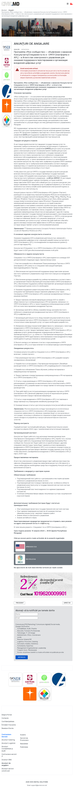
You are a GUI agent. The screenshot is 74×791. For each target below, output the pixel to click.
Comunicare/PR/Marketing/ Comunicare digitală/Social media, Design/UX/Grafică (38, 625)
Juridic (19, 637)
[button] (71, 3)
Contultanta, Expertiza (25, 646)
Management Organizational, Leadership (31, 648)
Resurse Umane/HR (24, 639)
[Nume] (27, 614)
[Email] (27, 618)
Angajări (17, 49)
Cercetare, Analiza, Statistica (27, 644)
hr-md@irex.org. (43, 523)
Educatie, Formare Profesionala (28, 631)
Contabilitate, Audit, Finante (27, 629)
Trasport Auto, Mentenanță (27, 650)
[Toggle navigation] (68, 3)
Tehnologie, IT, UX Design (26, 633)
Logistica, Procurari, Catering (27, 642)
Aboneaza (21, 657)
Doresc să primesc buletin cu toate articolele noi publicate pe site (40, 652)
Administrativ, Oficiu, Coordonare (29, 635)
